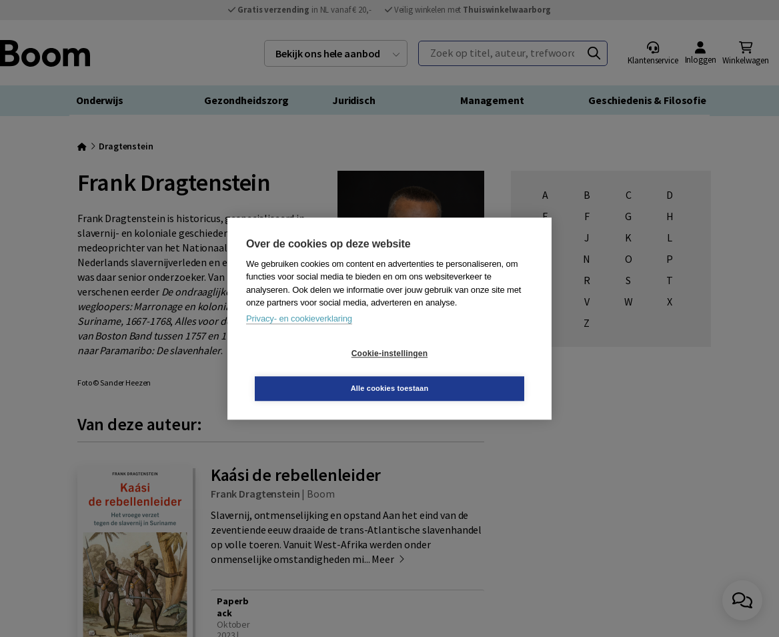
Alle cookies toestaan (469, 371)
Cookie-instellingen (310, 371)
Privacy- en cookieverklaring (299, 336)
